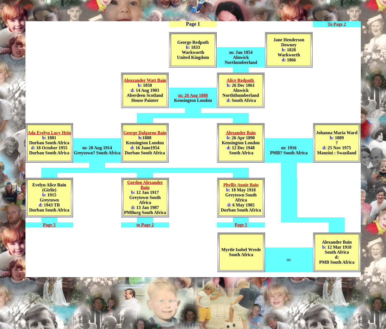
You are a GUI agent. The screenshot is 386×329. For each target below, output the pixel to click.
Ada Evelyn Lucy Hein (49, 132)
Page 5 (49, 224)
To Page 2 (337, 24)
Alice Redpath (241, 80)
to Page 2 (145, 224)
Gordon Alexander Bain (145, 185)
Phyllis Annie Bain (241, 184)
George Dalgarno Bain (144, 132)
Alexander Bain (241, 132)
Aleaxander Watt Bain (145, 80)
